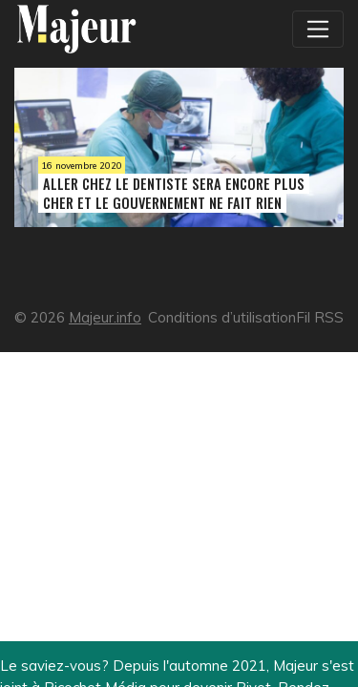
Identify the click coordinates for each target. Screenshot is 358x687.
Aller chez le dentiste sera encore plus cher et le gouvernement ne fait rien (174, 193)
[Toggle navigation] (318, 28)
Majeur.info (105, 317)
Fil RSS (320, 317)
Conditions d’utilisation (222, 317)
